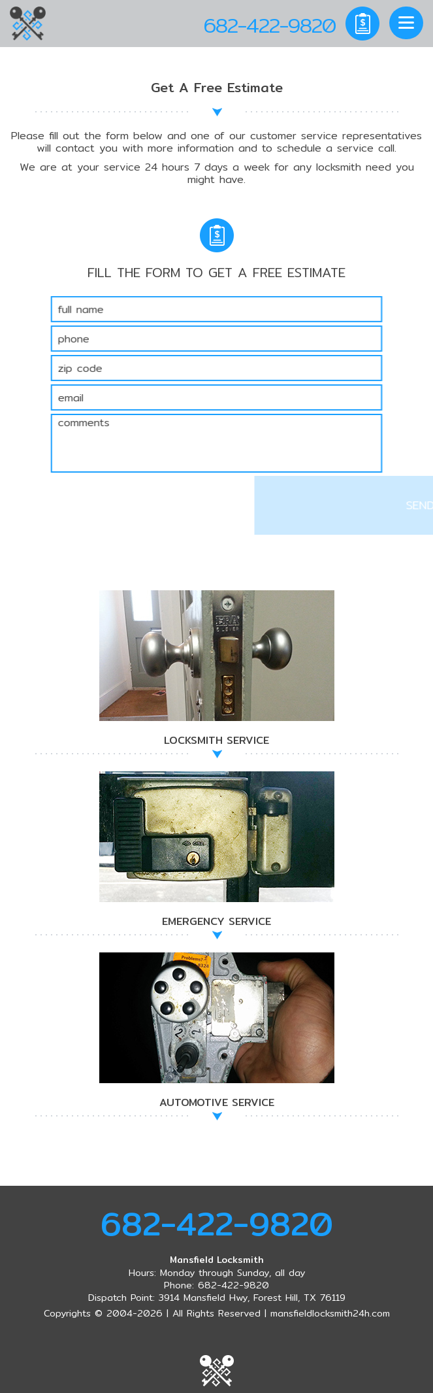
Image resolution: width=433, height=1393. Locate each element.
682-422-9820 (217, 1223)
